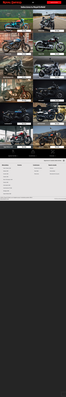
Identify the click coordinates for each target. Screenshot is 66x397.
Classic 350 (5, 176)
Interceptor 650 (6, 185)
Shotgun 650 (6, 190)
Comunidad (52, 171)
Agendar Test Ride (13, 155)
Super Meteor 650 (7, 193)
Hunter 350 (5, 173)
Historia (51, 168)
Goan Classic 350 (7, 168)
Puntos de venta (38, 168)
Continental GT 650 (7, 188)
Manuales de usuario (54, 173)
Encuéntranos (33, 155)
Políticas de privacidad (60, 198)
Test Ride (36, 171)
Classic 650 (5, 182)
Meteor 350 (5, 171)
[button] (33, 2)
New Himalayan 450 (7, 179)
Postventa (53, 155)
